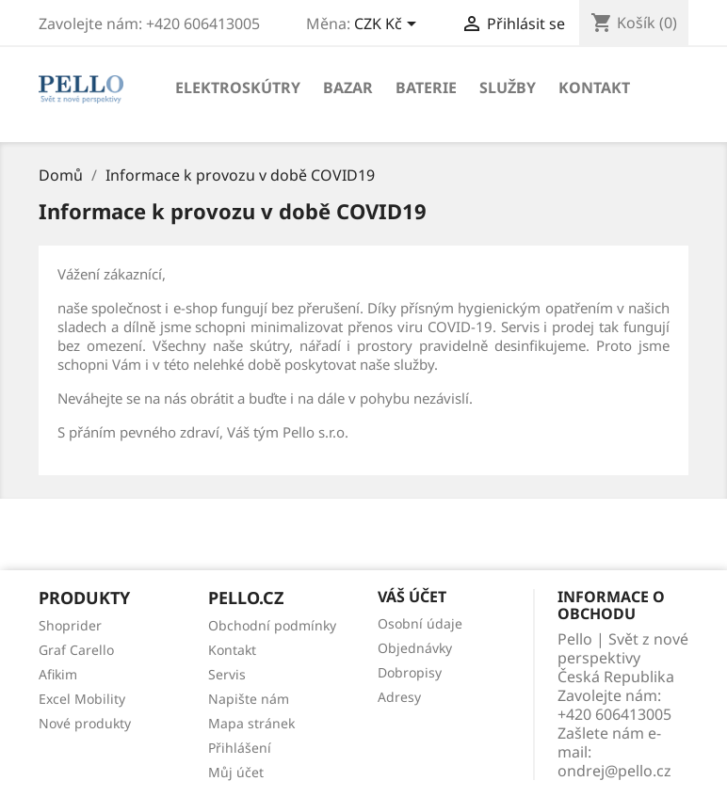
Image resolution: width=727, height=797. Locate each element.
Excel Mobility (82, 699)
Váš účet (412, 596)
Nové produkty (85, 723)
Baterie (426, 87)
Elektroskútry (237, 87)
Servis (227, 674)
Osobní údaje (420, 623)
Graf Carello (76, 650)
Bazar (348, 87)
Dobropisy (410, 672)
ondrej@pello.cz (614, 770)
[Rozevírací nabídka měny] (388, 25)
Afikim (58, 674)
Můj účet (236, 772)
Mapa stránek (251, 723)
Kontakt (594, 87)
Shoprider (70, 625)
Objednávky (415, 648)
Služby (507, 87)
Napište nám (248, 699)
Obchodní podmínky (272, 625)
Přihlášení (239, 748)
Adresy (399, 697)
